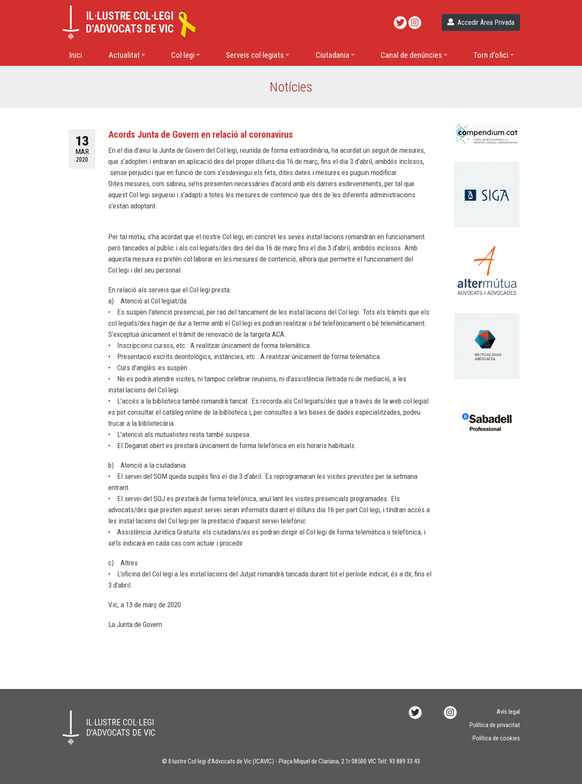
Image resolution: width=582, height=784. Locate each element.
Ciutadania (332, 55)
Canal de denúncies (411, 55)
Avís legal (508, 712)
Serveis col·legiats (255, 55)
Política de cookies (496, 738)
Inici (75, 55)
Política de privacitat (495, 725)
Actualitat (124, 55)
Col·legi (183, 55)
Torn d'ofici (490, 55)
